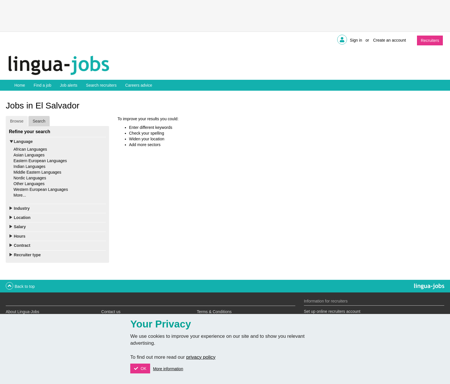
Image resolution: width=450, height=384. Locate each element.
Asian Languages (28, 155)
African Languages (30, 149)
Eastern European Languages (40, 160)
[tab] (57, 141)
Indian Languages (29, 166)
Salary (20, 226)
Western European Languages (40, 189)
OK (142, 368)
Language (23, 141)
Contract (22, 245)
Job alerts (68, 85)
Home (19, 85)
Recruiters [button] (430, 40)
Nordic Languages (29, 178)
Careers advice (138, 85)
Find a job (42, 85)
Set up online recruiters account (332, 311)
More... (19, 195)
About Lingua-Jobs (22, 311)
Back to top (25, 286)
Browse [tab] (17, 121)
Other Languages (28, 183)
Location (22, 217)
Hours (19, 236)
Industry (22, 208)
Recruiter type (27, 255)
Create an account (389, 40)
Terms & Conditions (214, 311)
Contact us (111, 311)
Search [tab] (39, 121)
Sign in (356, 40)
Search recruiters (101, 85)
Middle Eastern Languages (37, 172)
